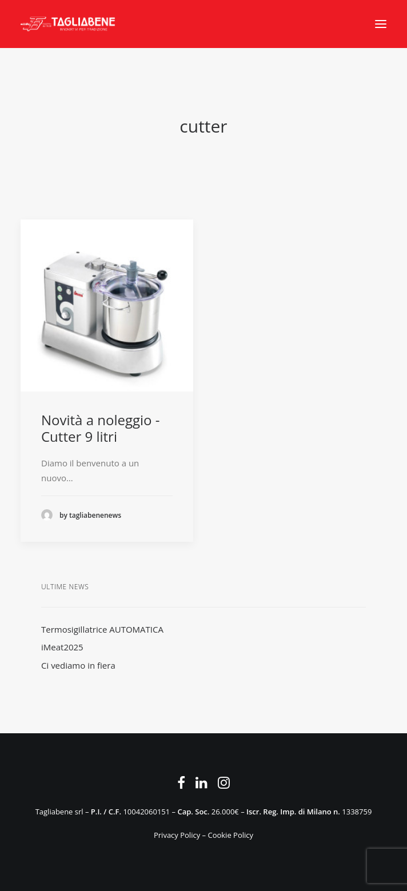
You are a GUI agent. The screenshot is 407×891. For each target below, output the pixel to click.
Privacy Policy (177, 835)
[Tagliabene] (68, 24)
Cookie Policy (230, 835)
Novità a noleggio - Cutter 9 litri (100, 428)
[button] (380, 24)
